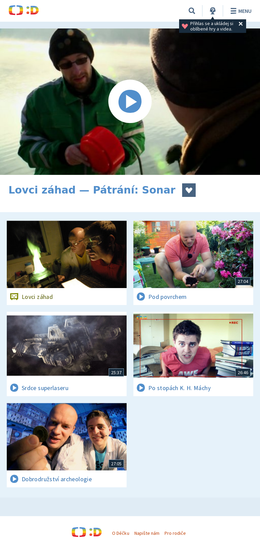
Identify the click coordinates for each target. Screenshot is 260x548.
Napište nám (146, 533)
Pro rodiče (175, 533)
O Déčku (120, 533)
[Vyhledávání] (192, 11)
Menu (240, 11)
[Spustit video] (130, 101)
